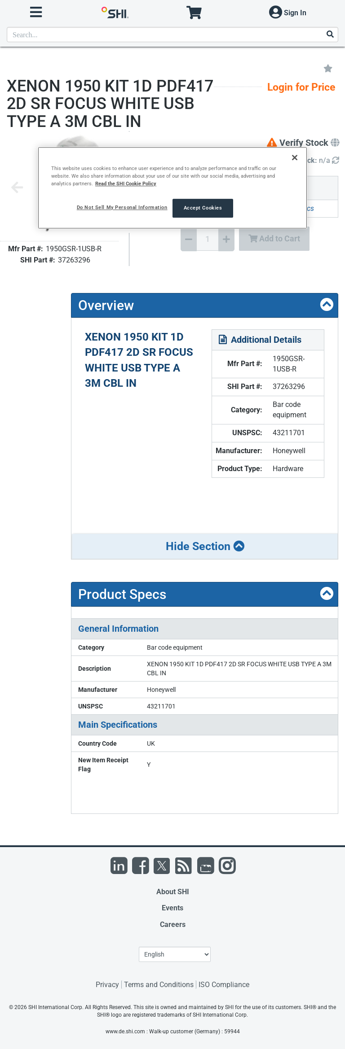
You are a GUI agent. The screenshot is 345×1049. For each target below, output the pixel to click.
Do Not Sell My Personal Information (122, 207)
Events (172, 908)
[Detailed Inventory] (318, 161)
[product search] (172, 34)
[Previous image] (17, 188)
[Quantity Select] (207, 239)
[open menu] (36, 12)
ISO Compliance (224, 984)
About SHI (172, 891)
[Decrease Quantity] (189, 239)
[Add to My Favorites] (328, 68)
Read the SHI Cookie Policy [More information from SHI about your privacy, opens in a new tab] (125, 183)
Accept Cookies (203, 208)
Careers (173, 924)
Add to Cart (274, 238)
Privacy (107, 984)
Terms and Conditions (159, 984)
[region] (172, 188)
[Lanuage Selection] (175, 954)
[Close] (295, 157)
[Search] (329, 35)
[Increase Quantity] (226, 239)
